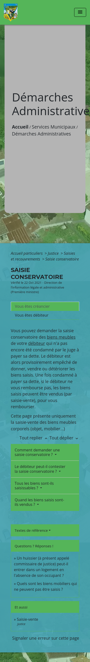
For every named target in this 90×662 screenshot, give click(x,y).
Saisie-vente (27, 619)
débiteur (36, 343)
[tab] (45, 306)
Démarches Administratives (41, 133)
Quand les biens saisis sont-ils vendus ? (39, 502)
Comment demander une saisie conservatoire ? (37, 452)
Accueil (20, 127)
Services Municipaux (54, 127)
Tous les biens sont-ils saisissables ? (34, 486)
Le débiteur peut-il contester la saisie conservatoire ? (40, 469)
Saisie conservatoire (62, 259)
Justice (54, 253)
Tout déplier (64, 438)
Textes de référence (31, 530)
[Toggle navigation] (80, 12)
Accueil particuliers (27, 253)
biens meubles (61, 337)
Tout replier (34, 438)
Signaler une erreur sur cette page (45, 638)
